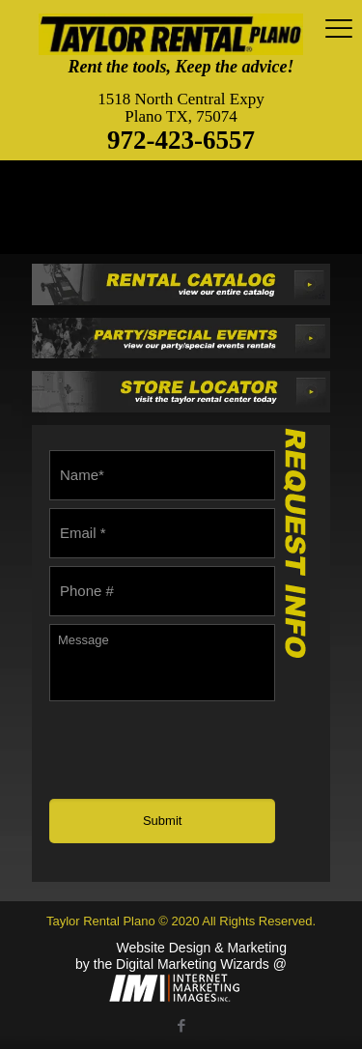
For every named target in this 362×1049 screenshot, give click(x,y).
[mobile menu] (336, 29)
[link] (181, 284)
